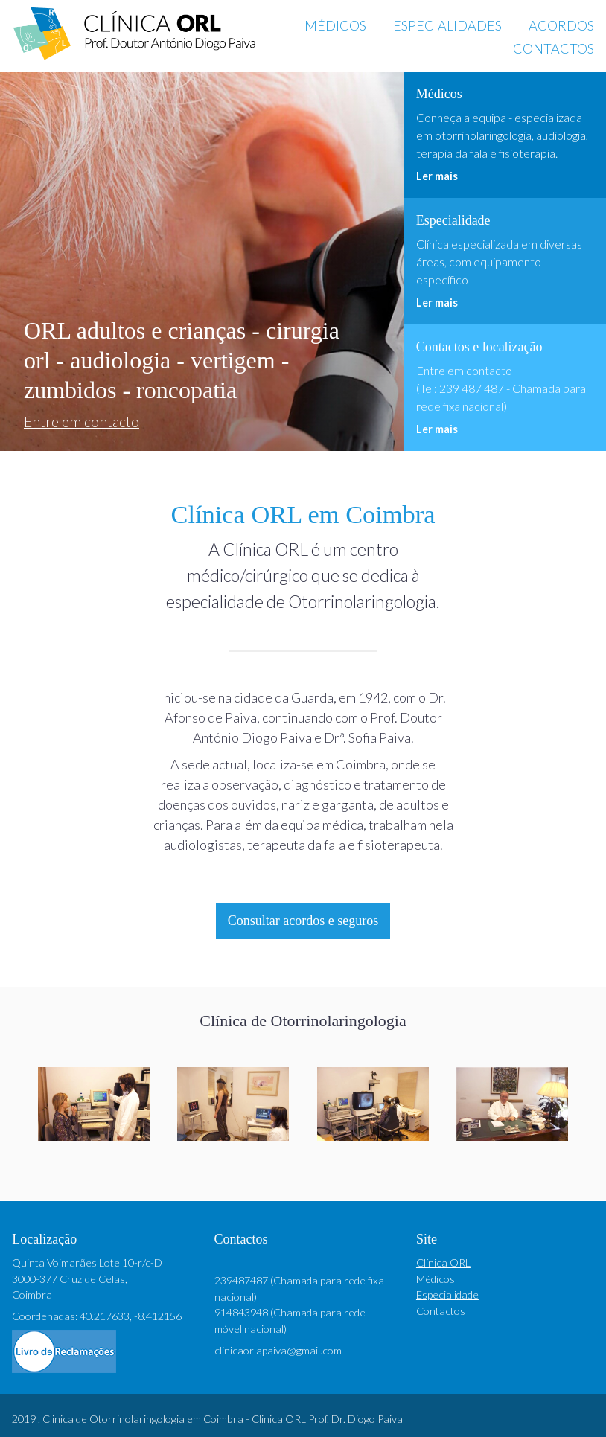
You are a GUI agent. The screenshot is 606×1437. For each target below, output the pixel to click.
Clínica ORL (443, 1262)
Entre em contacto (81, 421)
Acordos (561, 25)
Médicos (335, 25)
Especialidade (447, 1294)
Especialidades (447, 25)
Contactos (553, 48)
